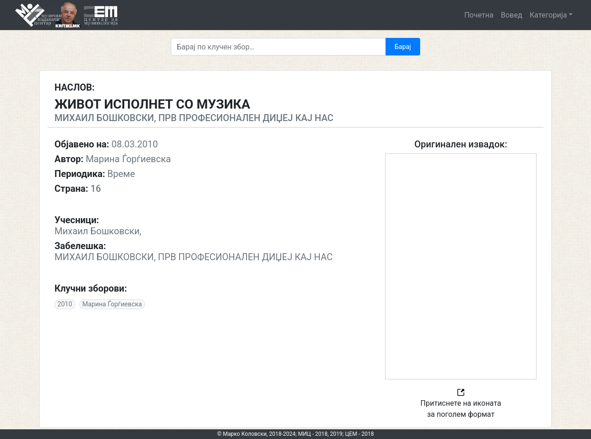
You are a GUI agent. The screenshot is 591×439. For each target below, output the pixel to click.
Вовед (511, 15)
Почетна (478, 15)
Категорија (548, 15)
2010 (65, 304)
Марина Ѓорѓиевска (112, 304)
